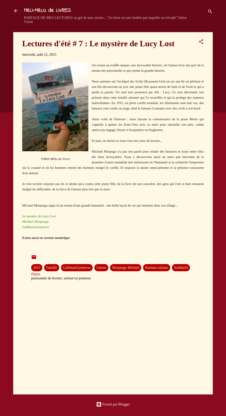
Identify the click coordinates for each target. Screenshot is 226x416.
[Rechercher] (210, 12)
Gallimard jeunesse (77, 267)
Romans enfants (156, 267)
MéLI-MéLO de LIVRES (47, 11)
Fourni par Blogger (113, 404)
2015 (36, 267)
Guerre (101, 267)
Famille (51, 267)
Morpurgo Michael (125, 267)
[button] (201, 42)
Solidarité (181, 267)
